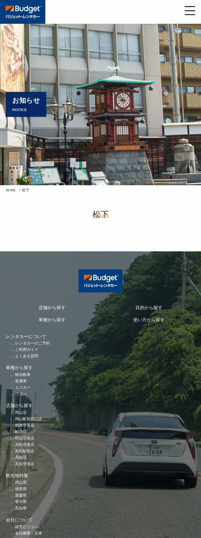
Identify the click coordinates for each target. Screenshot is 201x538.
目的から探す (148, 307)
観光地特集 (17, 475)
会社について (19, 519)
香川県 (21, 502)
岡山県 (21, 483)
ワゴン (21, 394)
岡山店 (21, 413)
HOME (11, 190)
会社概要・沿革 (28, 533)
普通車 (21, 381)
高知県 (21, 508)
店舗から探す (52, 307)
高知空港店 (24, 464)
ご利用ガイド (26, 350)
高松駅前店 (24, 451)
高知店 (21, 458)
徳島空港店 (24, 425)
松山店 (21, 432)
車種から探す (52, 319)
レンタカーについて (26, 336)
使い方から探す (149, 319)
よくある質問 (26, 356)
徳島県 (21, 489)
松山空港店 (24, 438)
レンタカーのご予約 (32, 343)
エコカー (23, 388)
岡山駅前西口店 (28, 419)
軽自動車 (23, 375)
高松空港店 (24, 445)
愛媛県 (21, 495)
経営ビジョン (26, 527)
